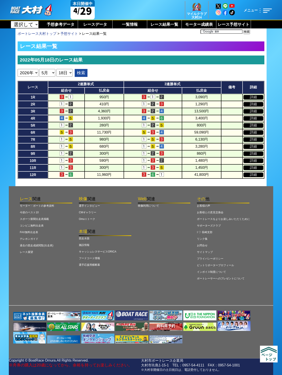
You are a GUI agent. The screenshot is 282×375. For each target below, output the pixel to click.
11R (33, 168)
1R (33, 97)
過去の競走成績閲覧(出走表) (36, 245)
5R (33, 125)
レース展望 (26, 252)
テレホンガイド (29, 238)
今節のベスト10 (29, 212)
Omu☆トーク (87, 219)
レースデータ (95, 24)
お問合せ (202, 245)
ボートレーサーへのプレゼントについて (221, 278)
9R (33, 154)
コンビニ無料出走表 (32, 225)
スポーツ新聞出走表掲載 (34, 219)
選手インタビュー (89, 205)
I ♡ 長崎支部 (204, 232)
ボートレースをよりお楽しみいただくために (223, 219)
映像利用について (148, 205)
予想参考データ (60, 24)
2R (33, 104)
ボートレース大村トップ (37, 33)
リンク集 (202, 238)
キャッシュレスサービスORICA (97, 251)
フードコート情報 (89, 258)
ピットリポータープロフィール (215, 265)
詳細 (253, 97)
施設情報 (84, 245)
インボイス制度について (211, 271)
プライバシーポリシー (210, 258)
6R (33, 132)
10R (33, 161)
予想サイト (69, 33)
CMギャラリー (87, 212)
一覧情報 (130, 24)
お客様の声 (203, 205)
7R (33, 139)
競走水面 (84, 238)
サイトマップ (205, 252)
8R (33, 147)
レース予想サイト (233, 24)
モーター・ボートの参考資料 (37, 205)
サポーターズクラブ (209, 225)
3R (33, 111)
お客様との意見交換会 (210, 212)
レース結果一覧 (164, 24)
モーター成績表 (199, 24)
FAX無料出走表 (29, 232)
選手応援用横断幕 (89, 264)
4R (33, 118)
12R (33, 175)
